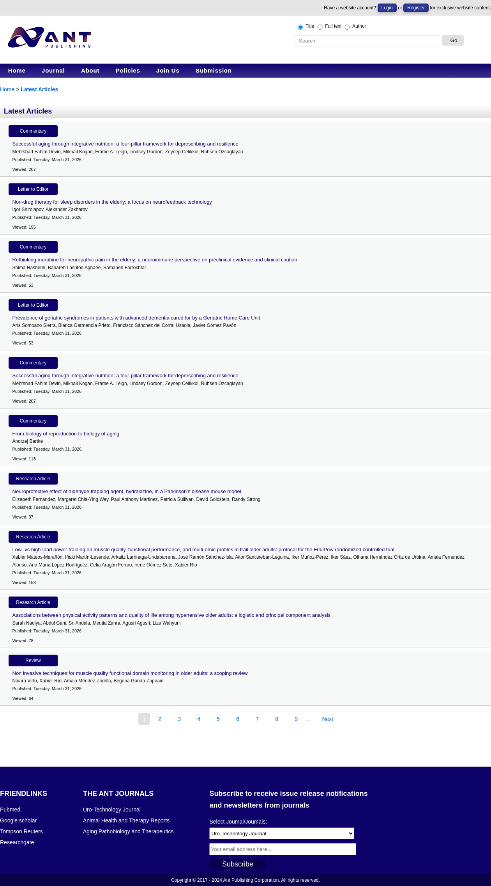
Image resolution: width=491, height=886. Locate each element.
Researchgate (17, 842)
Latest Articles (39, 89)
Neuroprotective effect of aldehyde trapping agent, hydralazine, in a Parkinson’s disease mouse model (126, 491)
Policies (128, 70)
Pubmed (10, 809)
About (90, 70)
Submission (214, 70)
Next (327, 719)
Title (305, 26)
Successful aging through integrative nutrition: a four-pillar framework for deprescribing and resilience (125, 144)
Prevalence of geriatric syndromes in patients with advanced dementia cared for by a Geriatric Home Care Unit (136, 318)
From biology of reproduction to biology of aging (66, 434)
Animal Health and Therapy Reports (126, 820)
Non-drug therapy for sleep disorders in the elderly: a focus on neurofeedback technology (112, 202)
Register (416, 8)
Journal (53, 70)
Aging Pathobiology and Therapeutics (128, 831)
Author (354, 26)
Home (17, 70)
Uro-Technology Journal (112, 809)
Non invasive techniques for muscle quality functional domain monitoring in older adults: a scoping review (130, 673)
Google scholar (18, 820)
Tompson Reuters (21, 831)
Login (387, 8)
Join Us (167, 70)
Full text (328, 26)
